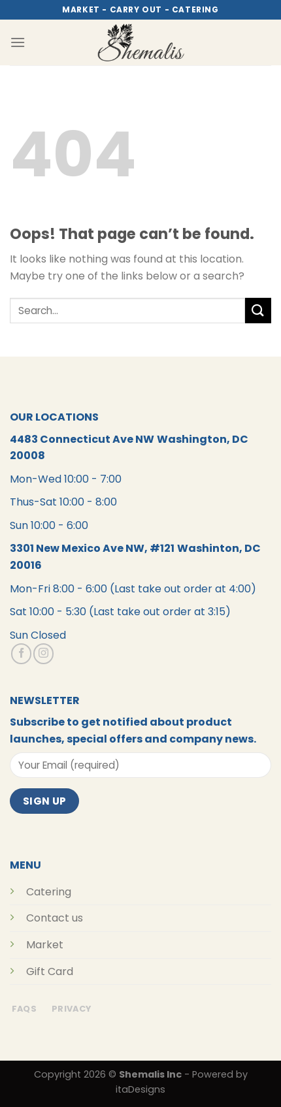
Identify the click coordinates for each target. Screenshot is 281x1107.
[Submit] (258, 310)
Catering (48, 891)
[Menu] (17, 42)
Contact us (54, 917)
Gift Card (49, 971)
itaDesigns (140, 1089)
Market (44, 944)
